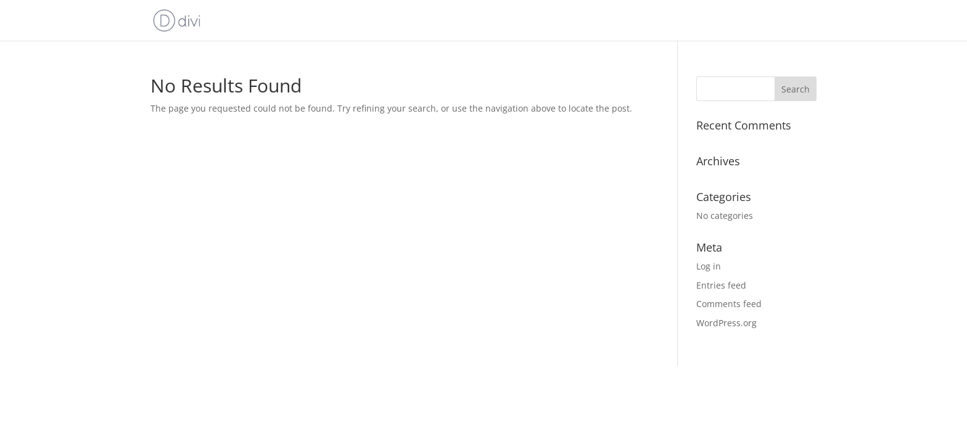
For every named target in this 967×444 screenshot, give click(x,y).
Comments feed (729, 304)
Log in (708, 266)
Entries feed (721, 285)
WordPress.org (726, 323)
